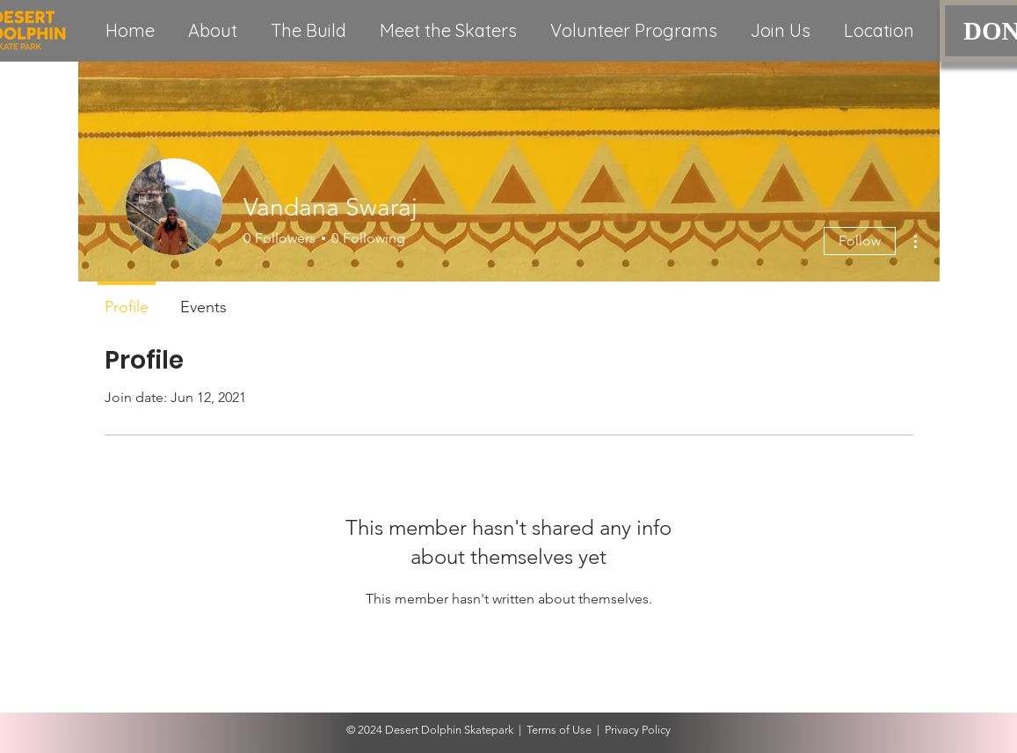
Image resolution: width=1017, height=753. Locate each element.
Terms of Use (559, 729)
